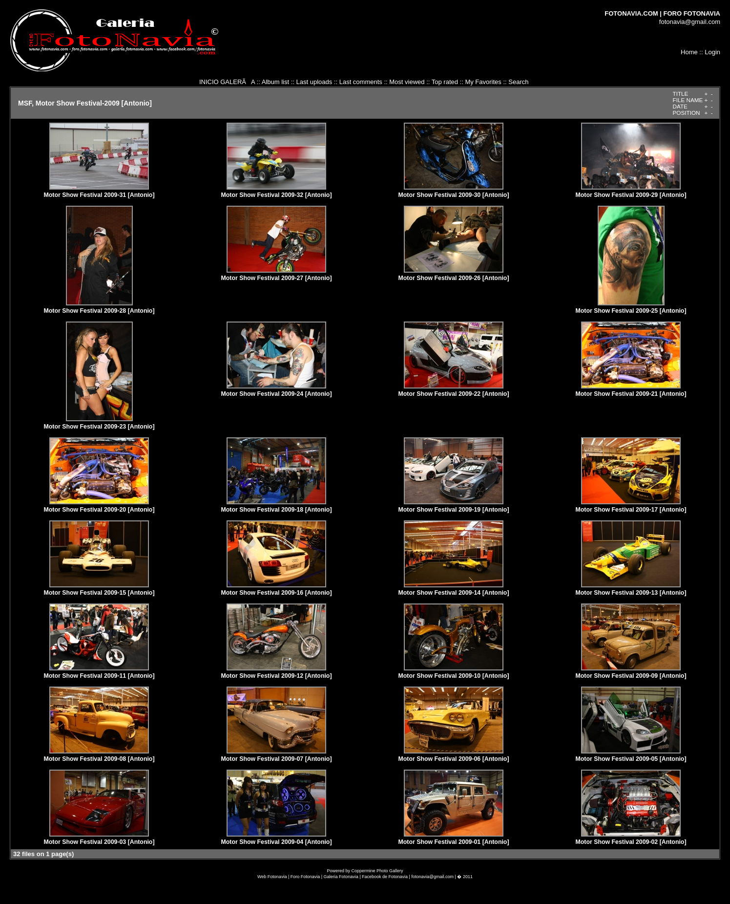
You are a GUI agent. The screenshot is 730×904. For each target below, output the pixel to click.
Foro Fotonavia (305, 876)
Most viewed (406, 82)
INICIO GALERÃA (227, 82)
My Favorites (483, 82)
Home (689, 52)
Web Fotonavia (272, 876)
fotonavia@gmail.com (689, 21)
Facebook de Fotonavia (385, 876)
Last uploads (314, 82)
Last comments (360, 82)
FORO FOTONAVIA (691, 13)
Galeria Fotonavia (341, 876)
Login (712, 52)
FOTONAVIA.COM (631, 13)
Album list (275, 82)
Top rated (445, 82)
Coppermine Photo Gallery (377, 870)
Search (518, 82)
